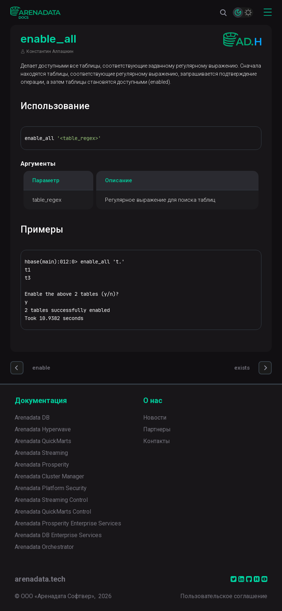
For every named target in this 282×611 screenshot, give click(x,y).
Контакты (156, 441)
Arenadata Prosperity (42, 464)
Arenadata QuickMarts (43, 441)
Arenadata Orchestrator (44, 546)
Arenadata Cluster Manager (49, 476)
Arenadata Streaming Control (51, 499)
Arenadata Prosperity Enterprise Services (68, 523)
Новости (154, 417)
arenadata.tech (40, 579)
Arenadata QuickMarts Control (53, 511)
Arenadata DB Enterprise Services (58, 535)
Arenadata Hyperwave (43, 429)
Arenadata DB (32, 417)
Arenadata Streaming (41, 452)
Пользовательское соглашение (223, 596)
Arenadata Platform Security (51, 488)
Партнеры (157, 429)
